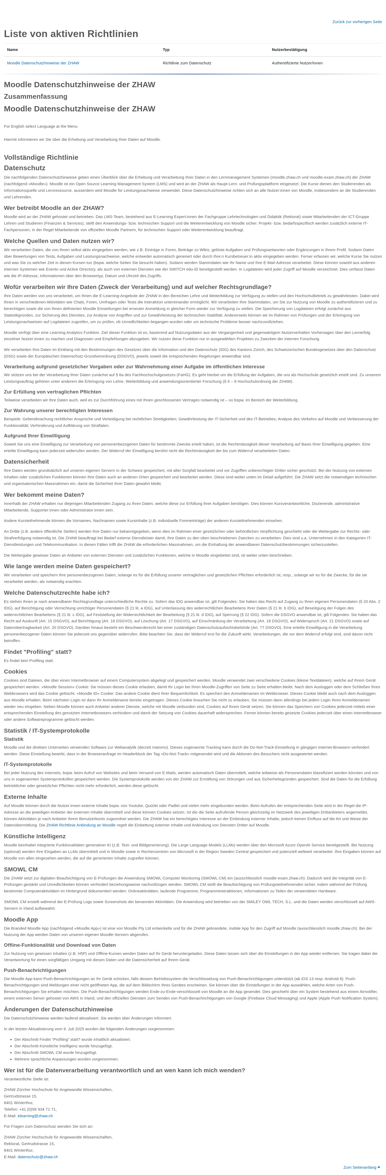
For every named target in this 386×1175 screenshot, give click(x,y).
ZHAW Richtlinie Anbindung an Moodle (81, 825)
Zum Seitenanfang (361, 1167)
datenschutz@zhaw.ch (38, 1157)
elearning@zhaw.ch (35, 1116)
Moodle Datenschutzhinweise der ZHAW (43, 63)
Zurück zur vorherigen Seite (357, 21)
